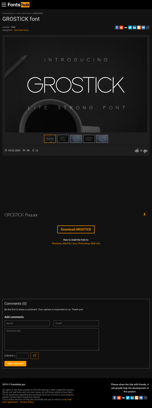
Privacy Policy (27, 402)
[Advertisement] (76, 182)
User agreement (10, 402)
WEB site (95, 243)
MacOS (66, 243)
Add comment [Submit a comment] (15, 363)
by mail (68, 399)
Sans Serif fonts (21, 30)
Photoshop (84, 243)
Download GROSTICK (76, 229)
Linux (74, 243)
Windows (57, 243)
